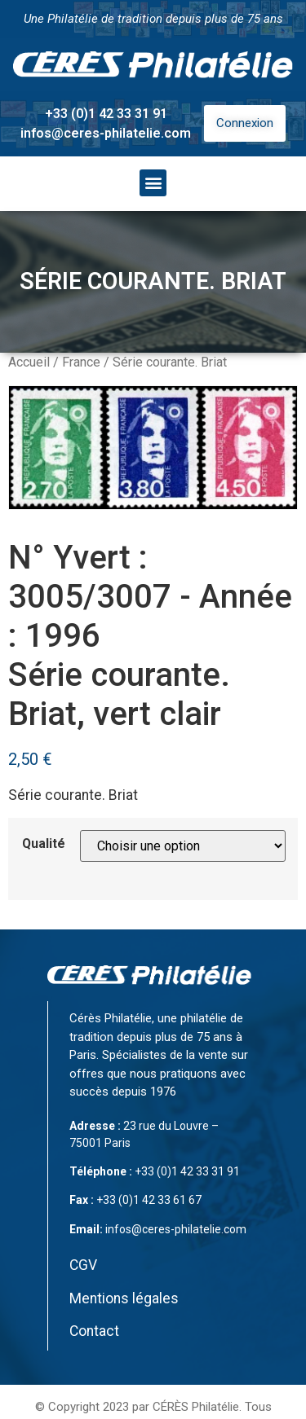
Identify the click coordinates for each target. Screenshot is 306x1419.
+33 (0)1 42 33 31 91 (106, 113)
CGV (83, 1265)
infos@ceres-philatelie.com (105, 133)
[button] (153, 182)
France (81, 362)
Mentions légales (124, 1298)
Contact (94, 1331)
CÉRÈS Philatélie (196, 1406)
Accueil (29, 362)
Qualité (43, 843)
